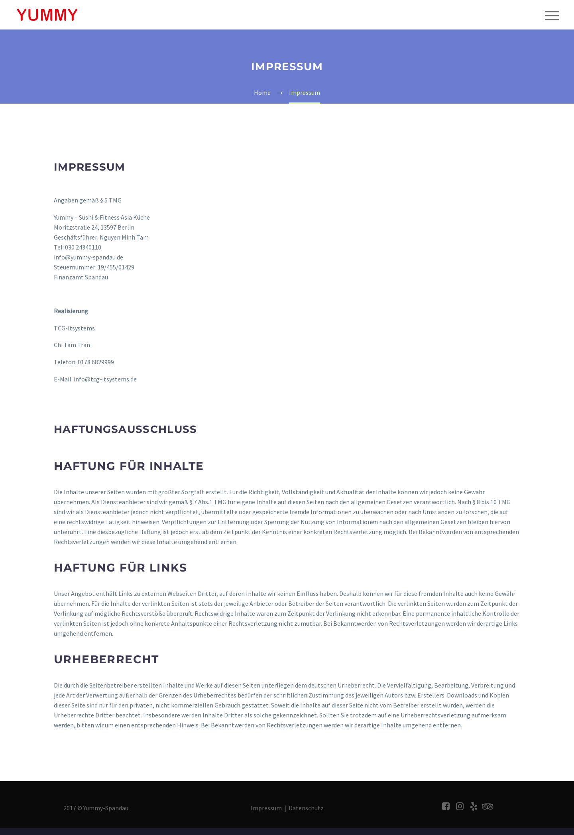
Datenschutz (306, 808)
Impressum (266, 808)
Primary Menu (552, 15)
